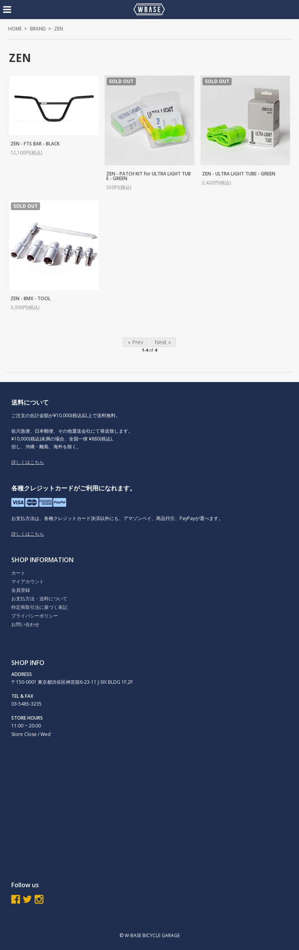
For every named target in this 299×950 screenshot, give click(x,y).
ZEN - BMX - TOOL (31, 298)
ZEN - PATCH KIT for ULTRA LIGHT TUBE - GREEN (148, 176)
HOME (15, 28)
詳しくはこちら (27, 462)
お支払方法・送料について (39, 598)
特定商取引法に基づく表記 (39, 607)
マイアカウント (27, 581)
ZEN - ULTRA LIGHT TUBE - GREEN (238, 173)
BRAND (38, 28)
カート (18, 573)
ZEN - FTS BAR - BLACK (35, 143)
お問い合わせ (25, 624)
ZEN (58, 28)
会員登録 (20, 590)
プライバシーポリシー (34, 615)
